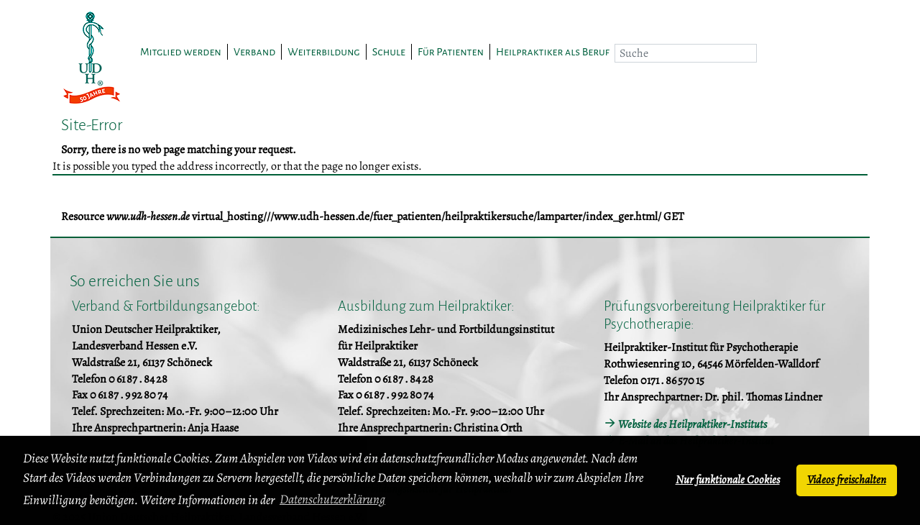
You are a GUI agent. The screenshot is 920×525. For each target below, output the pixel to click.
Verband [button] (254, 52)
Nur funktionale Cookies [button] (728, 480)
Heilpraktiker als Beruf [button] (553, 52)
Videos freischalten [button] (846, 480)
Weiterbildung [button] (323, 52)
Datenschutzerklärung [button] (332, 499)
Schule (388, 52)
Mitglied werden (180, 52)
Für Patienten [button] (451, 52)
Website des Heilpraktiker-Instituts (692, 424)
